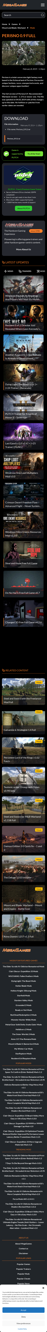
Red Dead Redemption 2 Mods (23, 1015)
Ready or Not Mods (23, 1010)
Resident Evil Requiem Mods (23, 1058)
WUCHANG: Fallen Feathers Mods (23, 976)
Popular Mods (24, 1274)
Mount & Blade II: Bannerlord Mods (23, 1044)
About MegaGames (23, 1243)
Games (15, 24)
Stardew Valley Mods (23, 1000)
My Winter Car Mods (23, 1049)
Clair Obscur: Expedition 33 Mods (23, 971)
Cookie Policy (22, 1329)
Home (4, 24)
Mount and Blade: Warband (14, 28)
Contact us (23, 1248)
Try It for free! (34, 154)
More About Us (23, 249)
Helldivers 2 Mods (23, 1029)
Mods (32, 28)
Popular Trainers (23, 1269)
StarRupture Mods (23, 1053)
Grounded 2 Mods (23, 1005)
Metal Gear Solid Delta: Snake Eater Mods (23, 1024)
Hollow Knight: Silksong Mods (23, 990)
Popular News (23, 1283)
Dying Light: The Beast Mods (23, 981)
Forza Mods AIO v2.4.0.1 (23, 1199)
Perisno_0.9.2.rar (13, 139)
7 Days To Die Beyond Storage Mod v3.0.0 (23, 1163)
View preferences (24, 1323)
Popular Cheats (23, 1278)
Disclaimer (23, 1253)
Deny (23, 1317)
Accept (23, 1310)
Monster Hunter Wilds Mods (23, 1020)
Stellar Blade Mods (23, 986)
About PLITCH (23, 208)
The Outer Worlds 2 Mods (23, 1034)
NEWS (8, 271)
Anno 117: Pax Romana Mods (23, 1039)
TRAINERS (25, 271)
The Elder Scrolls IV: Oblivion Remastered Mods (23, 966)
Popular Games (23, 1264)
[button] (43, 1287)
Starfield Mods (23, 995)
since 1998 (35, 231)
